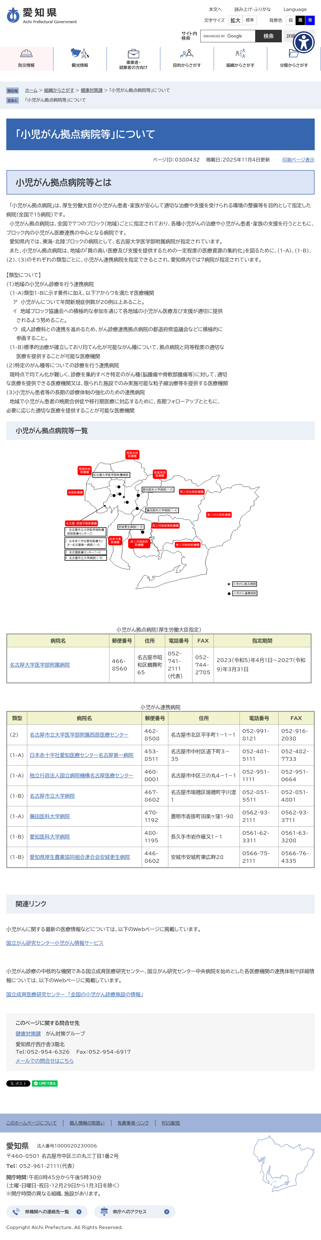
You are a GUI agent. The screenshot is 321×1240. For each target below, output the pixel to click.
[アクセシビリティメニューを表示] (304, 42)
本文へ (215, 9)
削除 (90, 100)
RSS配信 (171, 1123)
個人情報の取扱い (87, 1123)
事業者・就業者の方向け (133, 65)
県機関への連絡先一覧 (47, 1212)
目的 (187, 65)
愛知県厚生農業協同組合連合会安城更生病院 (80, 857)
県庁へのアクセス (130, 1212)
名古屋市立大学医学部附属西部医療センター (79, 734)
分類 (294, 65)
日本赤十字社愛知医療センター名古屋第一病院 (82, 755)
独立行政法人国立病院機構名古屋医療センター (82, 775)
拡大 (235, 20)
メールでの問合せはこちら (45, 1060)
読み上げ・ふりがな (252, 9)
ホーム (31, 90)
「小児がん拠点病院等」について (55, 100)
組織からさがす (59, 90)
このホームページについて (31, 1123)
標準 (250, 20)
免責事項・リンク (133, 1123)
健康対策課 (92, 90)
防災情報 (26, 65)
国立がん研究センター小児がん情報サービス (54, 943)
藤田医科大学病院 (50, 816)
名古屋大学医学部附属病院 (40, 664)
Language (295, 9)
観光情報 (80, 65)
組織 (240, 65)
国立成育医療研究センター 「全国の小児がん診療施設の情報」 (74, 994)
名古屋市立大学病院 (52, 795)
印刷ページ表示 (298, 159)
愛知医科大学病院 (50, 836)
